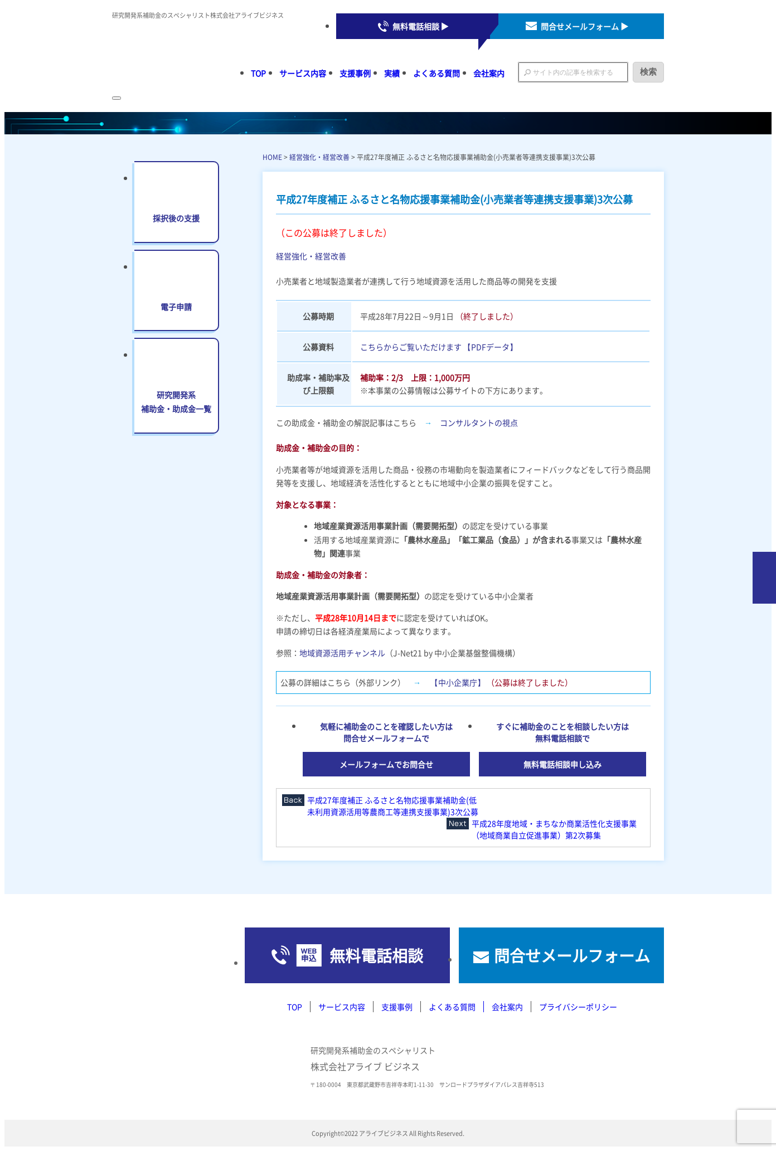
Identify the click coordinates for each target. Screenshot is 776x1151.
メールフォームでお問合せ (386, 764)
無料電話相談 (376, 955)
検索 (648, 71)
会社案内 (489, 73)
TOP (258, 73)
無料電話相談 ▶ (420, 26)
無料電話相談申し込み (562, 764)
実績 (392, 73)
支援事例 (355, 73)
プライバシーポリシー (578, 1006)
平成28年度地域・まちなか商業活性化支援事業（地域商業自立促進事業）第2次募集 (554, 829)
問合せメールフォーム (572, 955)
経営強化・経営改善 (319, 157)
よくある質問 (436, 73)
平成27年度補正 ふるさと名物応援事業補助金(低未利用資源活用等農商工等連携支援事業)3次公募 (392, 805)
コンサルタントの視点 (479, 422)
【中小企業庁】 (458, 682)
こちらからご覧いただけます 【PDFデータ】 (438, 346)
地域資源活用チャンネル (342, 652)
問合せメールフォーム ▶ (584, 26)
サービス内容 (302, 73)
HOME (272, 157)
